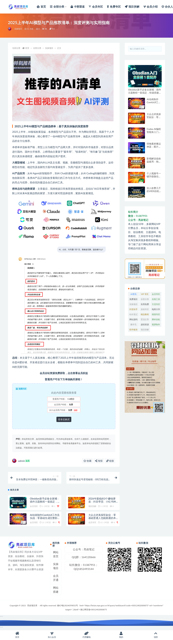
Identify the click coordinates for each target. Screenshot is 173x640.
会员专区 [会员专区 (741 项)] (156, 294)
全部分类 (37, 48)
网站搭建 (55, 589)
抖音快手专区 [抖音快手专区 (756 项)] (133, 310)
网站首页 (55, 554)
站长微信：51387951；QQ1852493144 (83, 566)
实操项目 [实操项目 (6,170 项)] (133, 304)
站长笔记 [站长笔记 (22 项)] (133, 314)
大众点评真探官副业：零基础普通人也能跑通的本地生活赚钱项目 (102, 517)
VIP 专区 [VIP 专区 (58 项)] (145, 294)
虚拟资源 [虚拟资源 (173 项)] (145, 324)
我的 (121, 635)
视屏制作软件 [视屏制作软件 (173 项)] (156, 325)
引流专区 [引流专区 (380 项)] (156, 304)
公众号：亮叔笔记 (83, 549)
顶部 (155, 635)
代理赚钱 (86, 635)
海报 (99, 460)
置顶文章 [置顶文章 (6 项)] (145, 319)
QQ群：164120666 (84, 557)
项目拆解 (92, 506)
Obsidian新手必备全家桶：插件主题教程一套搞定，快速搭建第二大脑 (44, 501)
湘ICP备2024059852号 (67, 605)
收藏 (87, 460)
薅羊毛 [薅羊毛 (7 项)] (133, 324)
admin (21, 461)
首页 (27, 48)
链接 (110, 460)
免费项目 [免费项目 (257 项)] (133, 299)
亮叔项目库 (32, 605)
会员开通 (55, 577)
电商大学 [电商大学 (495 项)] (156, 309)
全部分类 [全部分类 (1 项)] (145, 299)
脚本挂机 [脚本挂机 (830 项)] (156, 319)
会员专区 (34, 506)
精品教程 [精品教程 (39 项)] (145, 314)
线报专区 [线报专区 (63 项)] (156, 314)
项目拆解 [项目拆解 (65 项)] (145, 329)
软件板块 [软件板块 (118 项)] (133, 329)
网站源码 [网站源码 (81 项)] (133, 319)
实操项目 (18, 29)
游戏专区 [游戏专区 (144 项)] (145, 309)
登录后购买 (64, 419)
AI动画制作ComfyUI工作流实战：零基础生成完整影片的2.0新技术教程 (44, 517)
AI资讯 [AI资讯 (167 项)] (134, 294)
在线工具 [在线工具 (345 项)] (156, 299)
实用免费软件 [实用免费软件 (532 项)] (145, 305)
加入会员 (52, 635)
